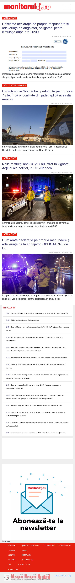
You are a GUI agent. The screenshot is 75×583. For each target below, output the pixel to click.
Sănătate (11, 546)
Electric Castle (24, 565)
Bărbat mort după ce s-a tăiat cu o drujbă (25, 320)
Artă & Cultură (27, 560)
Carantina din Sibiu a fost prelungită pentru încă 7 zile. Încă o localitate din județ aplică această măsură (37, 95)
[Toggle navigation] (67, 7)
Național (11, 560)
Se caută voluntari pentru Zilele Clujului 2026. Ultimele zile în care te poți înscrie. (38, 433)
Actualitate (9, 18)
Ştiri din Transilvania (14, 85)
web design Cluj (63, 575)
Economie (11, 550)
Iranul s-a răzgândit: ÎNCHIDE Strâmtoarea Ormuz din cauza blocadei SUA (36, 405)
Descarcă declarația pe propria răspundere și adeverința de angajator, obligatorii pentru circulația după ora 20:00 (35, 28)
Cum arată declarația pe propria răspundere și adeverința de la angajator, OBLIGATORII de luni (36, 244)
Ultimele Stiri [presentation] (9, 308)
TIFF (9, 565)
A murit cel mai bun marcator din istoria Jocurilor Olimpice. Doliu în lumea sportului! (39, 358)
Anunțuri (11, 555)
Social (24, 550)
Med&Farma (26, 555)
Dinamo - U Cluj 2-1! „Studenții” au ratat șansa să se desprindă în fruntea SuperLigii (39, 313)
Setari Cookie (13, 569)
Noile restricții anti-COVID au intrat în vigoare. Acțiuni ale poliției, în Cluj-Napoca (36, 166)
